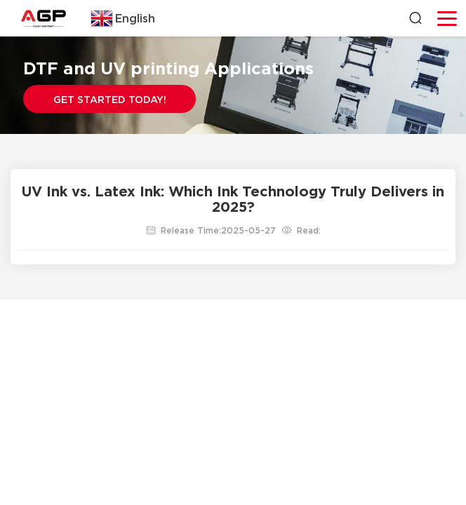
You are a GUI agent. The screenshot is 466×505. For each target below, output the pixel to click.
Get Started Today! (109, 99)
